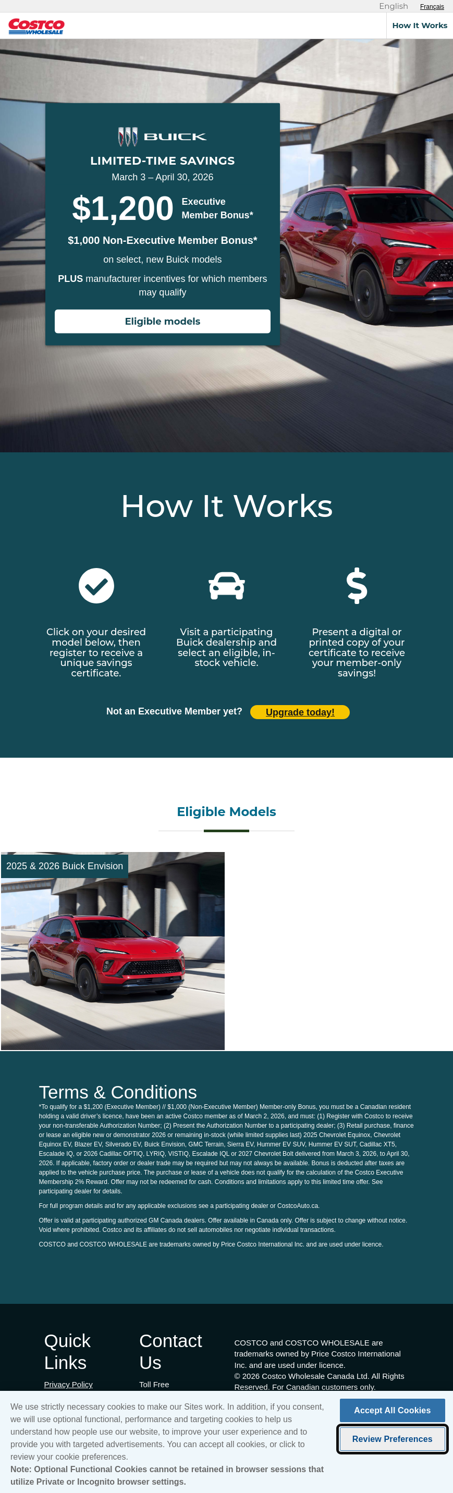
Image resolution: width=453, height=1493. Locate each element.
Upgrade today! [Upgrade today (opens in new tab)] (300, 712)
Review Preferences (392, 1439)
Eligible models (163, 321)
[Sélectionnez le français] (432, 7)
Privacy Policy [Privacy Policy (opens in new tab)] (68, 1384)
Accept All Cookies (392, 1410)
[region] (226, 1442)
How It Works (419, 25)
